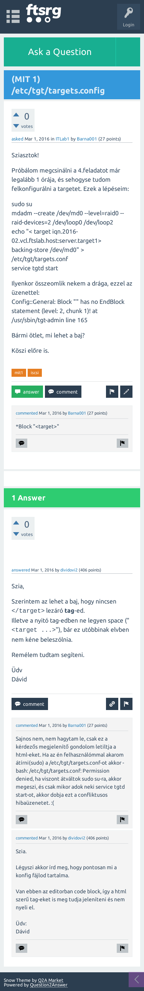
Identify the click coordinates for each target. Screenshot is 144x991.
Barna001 (87, 138)
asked (17, 138)
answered (21, 570)
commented (27, 413)
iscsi (35, 372)
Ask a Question (60, 52)
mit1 (19, 372)
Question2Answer (49, 984)
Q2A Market (50, 980)
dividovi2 (69, 570)
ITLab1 (63, 138)
